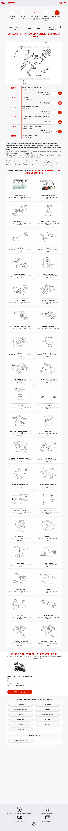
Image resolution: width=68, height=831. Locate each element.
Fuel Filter (20, 729)
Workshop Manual (20, 740)
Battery (47, 709)
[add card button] (60, 93)
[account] (56, 3)
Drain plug (20, 714)
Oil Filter (47, 724)
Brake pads (20, 719)
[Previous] (29, 28)
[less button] (51, 93)
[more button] (56, 93)
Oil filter (20, 724)
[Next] (38, 28)
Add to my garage (20, 692)
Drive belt (47, 704)
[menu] (65, 3)
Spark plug (20, 704)
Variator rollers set (20, 709)
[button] (61, 27)
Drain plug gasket (47, 714)
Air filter (47, 719)
